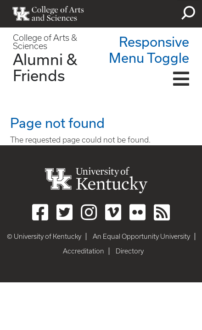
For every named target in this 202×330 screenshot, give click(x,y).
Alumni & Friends (45, 67)
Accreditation (83, 251)
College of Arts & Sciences (45, 42)
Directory (130, 251)
